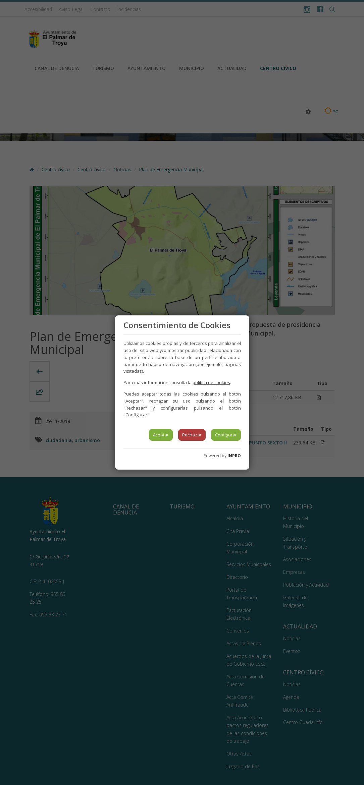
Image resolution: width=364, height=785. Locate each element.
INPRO (234, 456)
